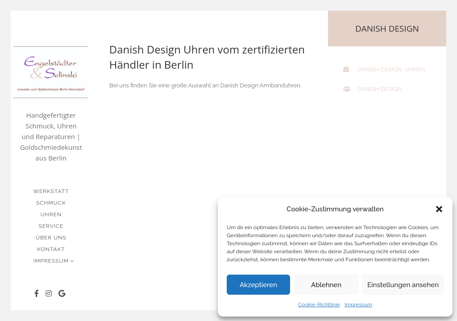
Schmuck (51, 203)
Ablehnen (326, 285)
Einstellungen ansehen (403, 285)
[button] (439, 209)
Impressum (358, 304)
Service (50, 226)
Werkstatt (51, 191)
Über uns (51, 238)
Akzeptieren (258, 285)
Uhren (51, 214)
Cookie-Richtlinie (319, 304)
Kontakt (51, 249)
